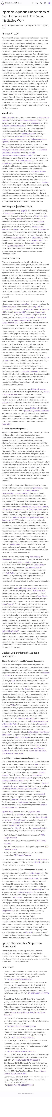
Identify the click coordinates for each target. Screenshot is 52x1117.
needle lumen (33, 878)
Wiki (7, 573)
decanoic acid (40, 312)
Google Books (29, 1012)
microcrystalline (7, 493)
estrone (7, 675)
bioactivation (6, 424)
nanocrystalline (31, 490)
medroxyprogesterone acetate (13, 150)
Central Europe (19, 820)
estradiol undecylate (30, 371)
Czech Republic (42, 817)
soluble (19, 219)
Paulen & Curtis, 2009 (14, 753)
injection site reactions (25, 892)
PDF (42, 835)
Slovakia (8, 820)
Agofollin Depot (7, 812)
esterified (25, 304)
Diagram (10, 604)
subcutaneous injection (28, 120)
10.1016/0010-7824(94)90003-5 (20, 979)
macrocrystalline (21, 493)
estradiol (46, 673)
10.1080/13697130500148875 (19, 1026)
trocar (4, 604)
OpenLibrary (40, 1012)
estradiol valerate (28, 134)
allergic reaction (7, 911)
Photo (39, 596)
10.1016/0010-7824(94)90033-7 (27, 1060)
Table (13, 681)
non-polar (40, 221)
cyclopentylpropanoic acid (20, 320)
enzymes (14, 394)
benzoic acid (41, 317)
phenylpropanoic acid (9, 323)
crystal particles (36, 240)
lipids (37, 216)
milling (20, 562)
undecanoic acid (29, 315)
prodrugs (5, 403)
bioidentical (34, 408)
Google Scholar (16, 1012)
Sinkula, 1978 (33, 732)
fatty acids (37, 307)
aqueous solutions (17, 238)
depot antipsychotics (21, 517)
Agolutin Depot (34, 812)
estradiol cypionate (22, 136)
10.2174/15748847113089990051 (20, 1085)
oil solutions (35, 123)
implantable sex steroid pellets (25, 588)
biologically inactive (38, 389)
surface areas (15, 544)
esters (13, 307)
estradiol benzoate (24, 160)
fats (45, 216)
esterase (7, 394)
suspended (35, 243)
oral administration (32, 567)
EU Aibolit (35, 171)
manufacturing (35, 557)
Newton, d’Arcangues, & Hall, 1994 (19, 509)
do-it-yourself (14, 825)
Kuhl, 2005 (6, 631)
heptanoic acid (19, 312)
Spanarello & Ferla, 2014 (39, 517)
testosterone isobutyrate (24, 778)
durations (45, 182)
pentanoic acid (28, 309)
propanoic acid (7, 309)
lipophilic (24, 211)
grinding (28, 562)
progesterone (22, 139)
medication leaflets (39, 828)
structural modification (26, 718)
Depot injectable (8, 117)
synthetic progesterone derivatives (36, 411)
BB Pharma (42, 859)
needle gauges (34, 873)
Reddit (42, 171)
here (47, 358)
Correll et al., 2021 (8, 520)
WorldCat (8, 1015)
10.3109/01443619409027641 (23, 1037)
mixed (15, 229)
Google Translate (10, 838)
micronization (6, 559)
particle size (37, 488)
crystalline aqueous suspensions (14, 126)
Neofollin (37, 862)
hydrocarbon (6, 307)
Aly (5, 25)
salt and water (37, 238)
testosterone (23, 802)
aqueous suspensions (15, 246)
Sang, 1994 (37, 509)
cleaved (46, 392)
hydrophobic (9, 213)
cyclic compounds (26, 317)
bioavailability (39, 565)
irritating (38, 889)
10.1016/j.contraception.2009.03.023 (21, 1051)
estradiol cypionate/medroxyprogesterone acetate (20, 788)
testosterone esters (9, 139)
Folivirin (20, 814)
